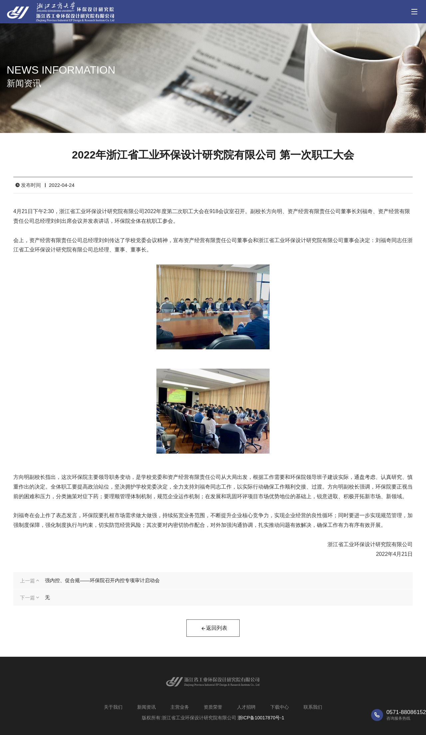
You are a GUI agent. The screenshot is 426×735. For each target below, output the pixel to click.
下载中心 (279, 707)
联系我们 (313, 707)
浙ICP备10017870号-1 (261, 717)
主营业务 (179, 707)
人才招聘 (246, 707)
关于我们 (113, 707)
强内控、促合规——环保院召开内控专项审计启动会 (102, 580)
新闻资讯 (146, 707)
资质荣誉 (213, 707)
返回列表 (214, 628)
